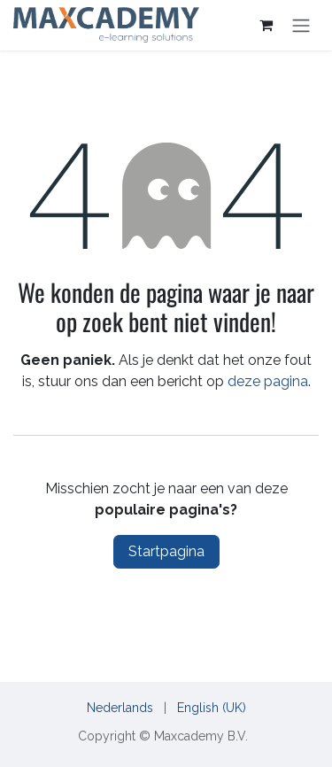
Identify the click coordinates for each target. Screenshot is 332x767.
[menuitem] (120, 708)
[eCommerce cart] (265, 25)
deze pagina (268, 381)
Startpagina (166, 551)
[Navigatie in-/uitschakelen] (301, 25)
